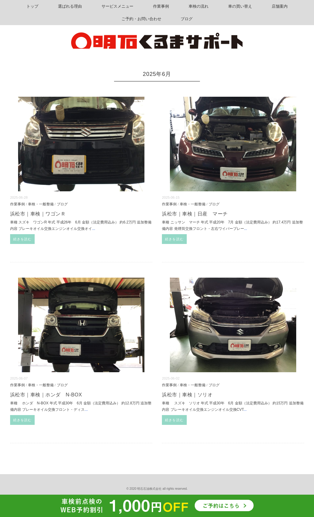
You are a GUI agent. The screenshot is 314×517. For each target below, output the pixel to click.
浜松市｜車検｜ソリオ (187, 394)
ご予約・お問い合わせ (141, 19)
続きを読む (22, 239)
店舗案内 (280, 6)
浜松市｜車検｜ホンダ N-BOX (46, 394)
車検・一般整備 (41, 204)
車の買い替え (240, 6)
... (93, 229)
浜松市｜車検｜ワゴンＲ (38, 213)
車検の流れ (199, 6)
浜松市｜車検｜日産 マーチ (195, 213)
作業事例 (161, 6)
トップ (32, 6)
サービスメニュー (117, 6)
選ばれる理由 (70, 6)
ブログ (187, 19)
